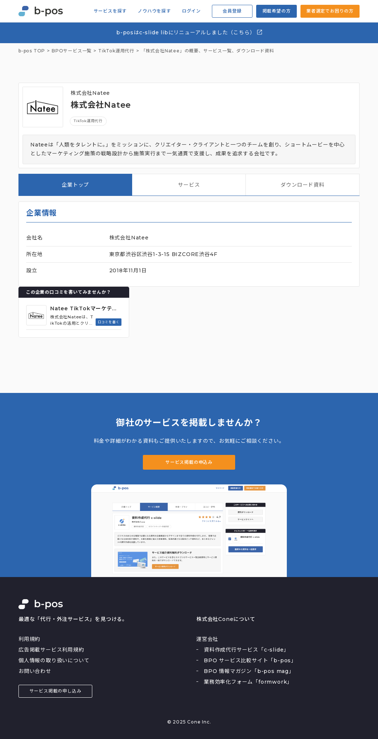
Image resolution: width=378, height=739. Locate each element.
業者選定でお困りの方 (330, 11)
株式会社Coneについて (225, 619)
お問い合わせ (34, 671)
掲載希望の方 (276, 11)
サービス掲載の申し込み (56, 691)
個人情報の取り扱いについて (53, 660)
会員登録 (232, 11)
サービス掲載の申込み (189, 462)
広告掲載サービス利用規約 (51, 649)
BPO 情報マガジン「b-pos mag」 (249, 671)
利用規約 (29, 639)
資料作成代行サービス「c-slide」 (246, 649)
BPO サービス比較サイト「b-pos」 (250, 660)
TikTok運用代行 (88, 120)
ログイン (191, 11)
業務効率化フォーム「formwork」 (248, 681)
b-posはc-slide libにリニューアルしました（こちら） (189, 32)
